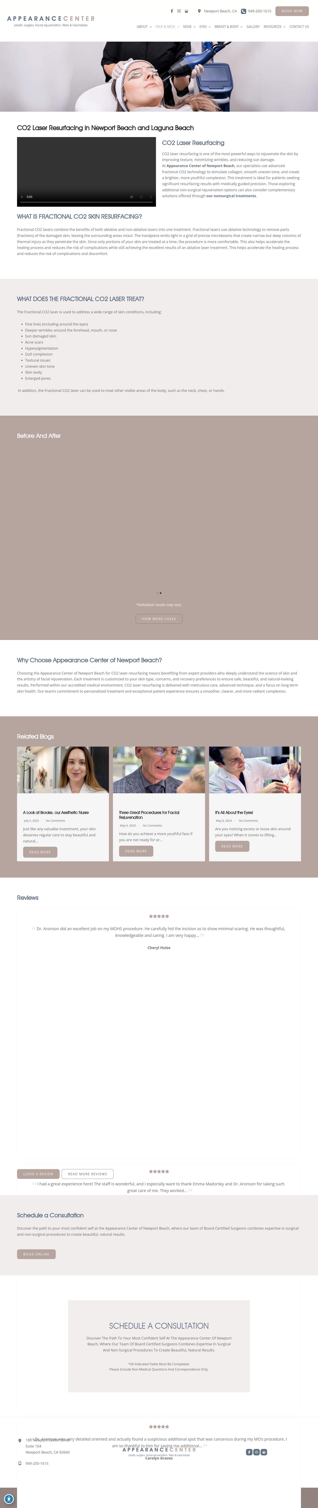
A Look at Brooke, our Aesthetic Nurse (56, 813)
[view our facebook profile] (171, 11)
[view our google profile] (186, 11)
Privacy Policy (245, 1497)
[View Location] (215, 11)
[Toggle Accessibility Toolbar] (9, 1499)
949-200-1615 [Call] (259, 11)
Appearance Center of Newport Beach (201, 165)
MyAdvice (173, 1497)
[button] (292, 11)
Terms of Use (272, 1497)
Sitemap (294, 1497)
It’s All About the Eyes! (234, 813)
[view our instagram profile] (179, 11)
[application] (147, 27)
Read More (40, 852)
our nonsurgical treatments (231, 195)
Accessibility (220, 1497)
